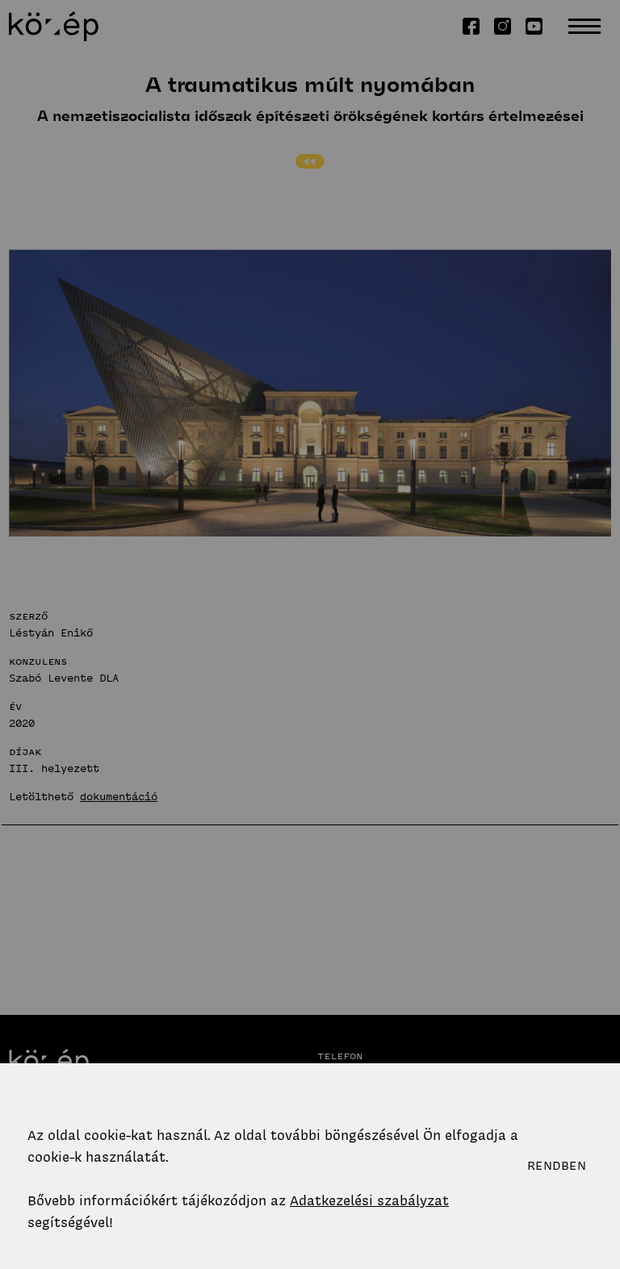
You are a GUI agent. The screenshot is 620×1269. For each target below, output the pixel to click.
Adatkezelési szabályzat (369, 1200)
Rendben (556, 1166)
